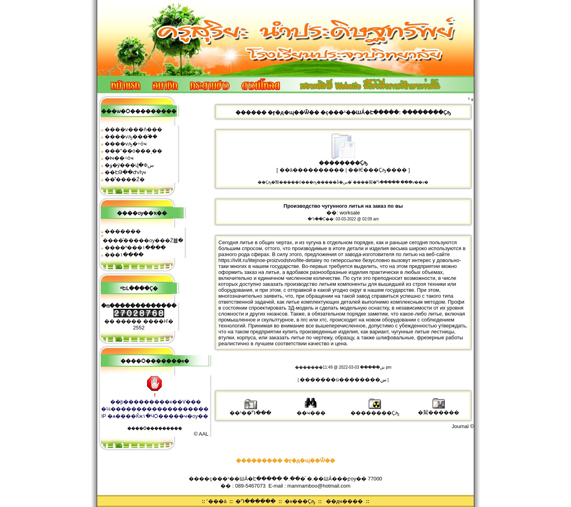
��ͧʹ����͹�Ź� (125, 179)
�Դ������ (256, 501)
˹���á (216, 501)
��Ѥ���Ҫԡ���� (377, 170)
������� (123, 231)
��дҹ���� (344, 501)
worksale (349, 213)
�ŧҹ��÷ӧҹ (119, 158)
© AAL (201, 434)
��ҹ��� (311, 410)
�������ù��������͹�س (343, 380)
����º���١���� (135, 248)
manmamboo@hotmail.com (319, 486)
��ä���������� (312, 170)
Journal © (463, 426)
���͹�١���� (124, 255)
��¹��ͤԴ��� (250, 410)
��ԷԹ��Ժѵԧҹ (125, 172)
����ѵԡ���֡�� (131, 137)
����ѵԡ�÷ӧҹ (126, 144)
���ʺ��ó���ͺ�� (133, 151)
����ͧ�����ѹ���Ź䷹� (143, 240)
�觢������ (438, 409)
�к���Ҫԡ (300, 501)
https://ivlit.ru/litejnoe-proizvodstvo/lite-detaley (270, 260)
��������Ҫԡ (375, 410)
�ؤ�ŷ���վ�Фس (129, 165)
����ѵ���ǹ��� (133, 129)
